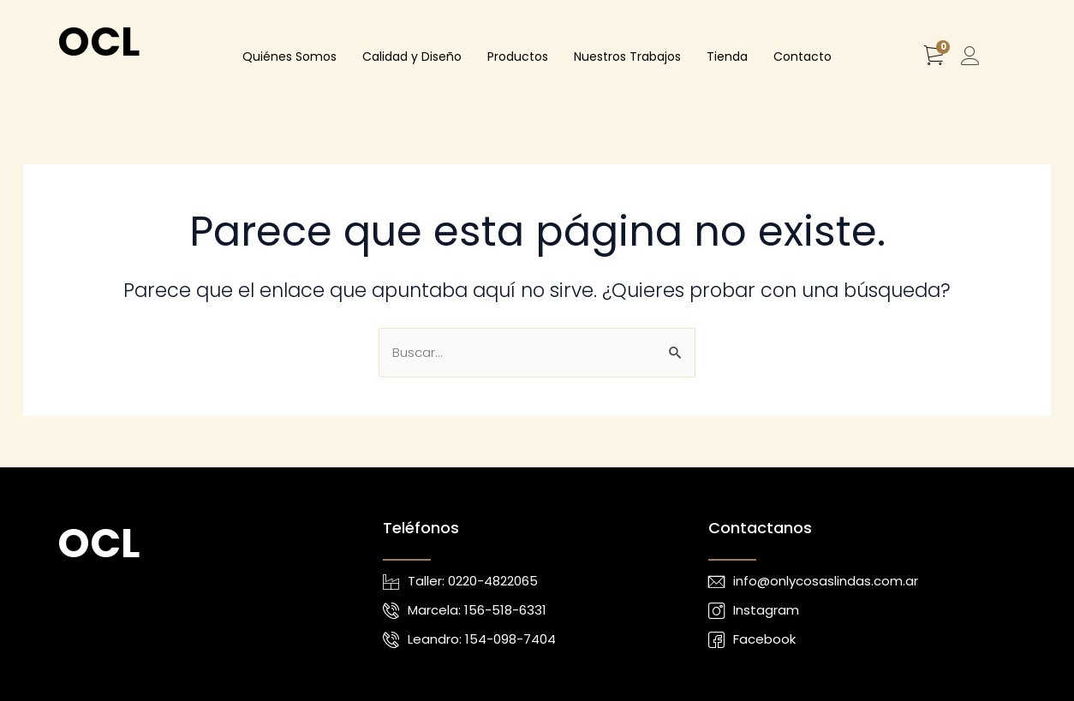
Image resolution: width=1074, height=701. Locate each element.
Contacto (802, 56)
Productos (517, 56)
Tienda (727, 56)
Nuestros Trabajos (627, 56)
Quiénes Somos (289, 56)
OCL (98, 41)
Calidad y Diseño (412, 56)
